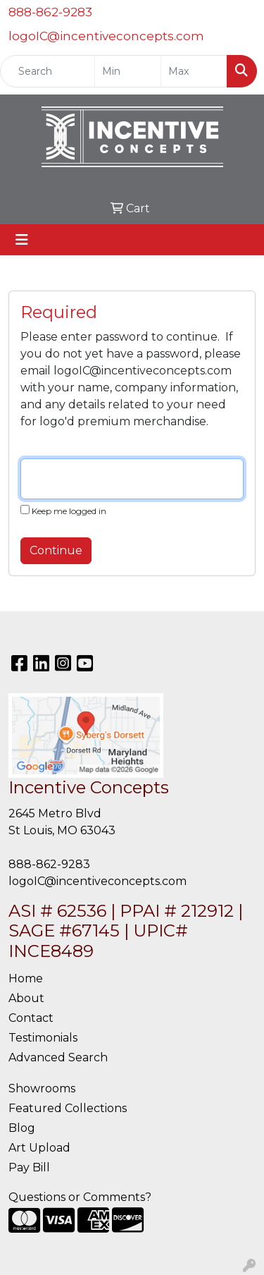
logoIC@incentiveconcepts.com (106, 36)
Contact (31, 1018)
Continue (56, 550)
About (26, 998)
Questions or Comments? (79, 1197)
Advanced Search (58, 1057)
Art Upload (39, 1147)
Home (25, 978)
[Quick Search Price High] (194, 71)
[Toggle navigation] (22, 240)
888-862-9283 (50, 12)
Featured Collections (67, 1108)
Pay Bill (29, 1167)
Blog (21, 1128)
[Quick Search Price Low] (127, 71)
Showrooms (41, 1088)
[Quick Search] (47, 71)
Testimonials (42, 1037)
